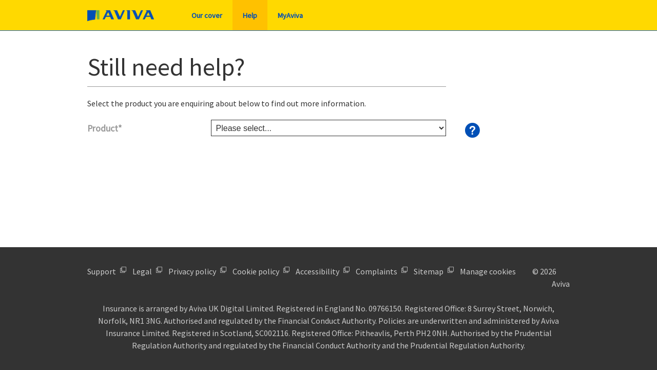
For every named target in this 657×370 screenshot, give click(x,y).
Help (250, 15)
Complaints (376, 271)
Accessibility (317, 271)
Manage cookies (488, 271)
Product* (104, 128)
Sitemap (428, 271)
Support (101, 271)
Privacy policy (192, 271)
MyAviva (290, 15)
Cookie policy (256, 271)
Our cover (206, 15)
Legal (142, 271)
